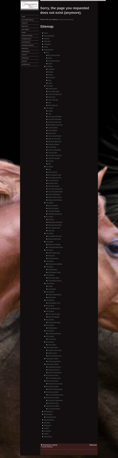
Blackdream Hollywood (55, 222)
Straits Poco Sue (53, 403)
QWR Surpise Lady (54, 253)
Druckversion (46, 445)
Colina (50, 83)
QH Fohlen (49, 86)
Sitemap (54, 445)
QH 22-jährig (50, 331)
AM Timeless (52, 147)
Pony (47, 52)
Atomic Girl (51, 97)
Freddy (50, 286)
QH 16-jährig (50, 311)
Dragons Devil (52, 88)
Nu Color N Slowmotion (55, 400)
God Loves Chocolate (55, 116)
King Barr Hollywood (54, 333)
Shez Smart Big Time (54, 177)
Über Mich (47, 41)
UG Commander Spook (55, 191)
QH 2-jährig (49, 166)
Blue (49, 164)
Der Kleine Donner (54, 61)
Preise (46, 47)
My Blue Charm (53, 183)
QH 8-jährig (49, 261)
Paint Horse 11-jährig (52, 406)
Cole (49, 113)
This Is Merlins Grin (54, 308)
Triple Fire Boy (52, 152)
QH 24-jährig (50, 342)
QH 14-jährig (50, 300)
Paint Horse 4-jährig (52, 381)
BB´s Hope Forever (54, 55)
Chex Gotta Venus (53, 91)
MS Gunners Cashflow (55, 264)
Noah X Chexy (52, 353)
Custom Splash (53, 127)
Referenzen (47, 425)
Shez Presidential (53, 317)
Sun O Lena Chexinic (54, 136)
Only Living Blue (53, 100)
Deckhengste (48, 414)
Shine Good (52, 133)
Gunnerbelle (52, 289)
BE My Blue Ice (53, 105)
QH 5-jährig (49, 233)
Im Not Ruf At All (53, 180)
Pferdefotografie (49, 420)
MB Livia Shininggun (54, 239)
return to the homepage (66, 19)
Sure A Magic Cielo (54, 228)
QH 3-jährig (49, 203)
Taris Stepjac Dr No (54, 303)
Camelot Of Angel (53, 186)
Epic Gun (51, 219)
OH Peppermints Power (55, 247)
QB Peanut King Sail (54, 122)
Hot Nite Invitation (53, 144)
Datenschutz (48, 436)
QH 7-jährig (49, 250)
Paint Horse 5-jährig (52, 386)
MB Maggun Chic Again (55, 125)
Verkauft (46, 38)
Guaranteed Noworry (54, 367)
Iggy (49, 169)
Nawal (50, 63)
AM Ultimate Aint (53, 258)
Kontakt (46, 428)
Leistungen (47, 44)
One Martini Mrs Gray (54, 236)
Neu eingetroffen (49, 36)
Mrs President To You (54, 175)
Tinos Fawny (52, 344)
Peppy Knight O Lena (54, 197)
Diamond (51, 161)
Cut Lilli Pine (52, 339)
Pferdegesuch (48, 411)
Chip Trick (51, 230)
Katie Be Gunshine (54, 158)
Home (46, 33)
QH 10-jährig (50, 275)
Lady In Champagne (54, 150)
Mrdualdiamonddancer (55, 214)
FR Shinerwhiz (52, 269)
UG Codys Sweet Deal (55, 189)
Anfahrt (46, 434)
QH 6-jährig (49, 241)
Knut (49, 102)
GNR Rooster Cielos (54, 272)
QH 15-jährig (50, 305)
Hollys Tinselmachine (54, 294)
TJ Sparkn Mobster (54, 211)
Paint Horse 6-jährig (52, 392)
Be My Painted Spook (55, 372)
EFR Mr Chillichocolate (55, 389)
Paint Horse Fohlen (52, 347)
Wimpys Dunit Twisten (55, 200)
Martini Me (51, 255)
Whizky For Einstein (54, 244)
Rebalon (50, 72)
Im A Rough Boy (51, 417)
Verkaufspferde (48, 49)
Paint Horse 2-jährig (52, 364)
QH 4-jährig (49, 216)
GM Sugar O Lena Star (55, 383)
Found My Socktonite (54, 119)
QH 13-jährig (50, 292)
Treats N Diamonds (54, 194)
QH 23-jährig (50, 336)
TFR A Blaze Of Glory (55, 280)
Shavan (50, 74)
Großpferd (49, 66)
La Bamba (51, 69)
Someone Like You (54, 369)
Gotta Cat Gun (52, 172)
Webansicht (93, 445)
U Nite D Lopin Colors (55, 350)
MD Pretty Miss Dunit (54, 141)
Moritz (50, 58)
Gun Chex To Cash (54, 314)
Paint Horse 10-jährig (52, 397)
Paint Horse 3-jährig (52, 375)
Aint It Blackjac (52, 130)
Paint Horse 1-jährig (52, 358)
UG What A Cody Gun (55, 155)
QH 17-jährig (50, 319)
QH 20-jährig (50, 325)
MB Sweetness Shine (54, 225)
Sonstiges (47, 422)
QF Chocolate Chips (54, 378)
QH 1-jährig (49, 108)
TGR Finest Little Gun (55, 94)
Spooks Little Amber (54, 322)
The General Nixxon (54, 361)
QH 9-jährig (49, 267)
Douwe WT (51, 77)
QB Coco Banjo (53, 205)
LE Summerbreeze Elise (55, 395)
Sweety (50, 111)
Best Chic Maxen (53, 208)
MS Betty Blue (52, 328)
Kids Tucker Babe (53, 278)
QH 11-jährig (50, 283)
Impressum (47, 431)
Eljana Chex (52, 297)
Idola (49, 80)
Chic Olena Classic (54, 408)
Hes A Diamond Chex (54, 356)
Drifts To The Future (54, 138)
